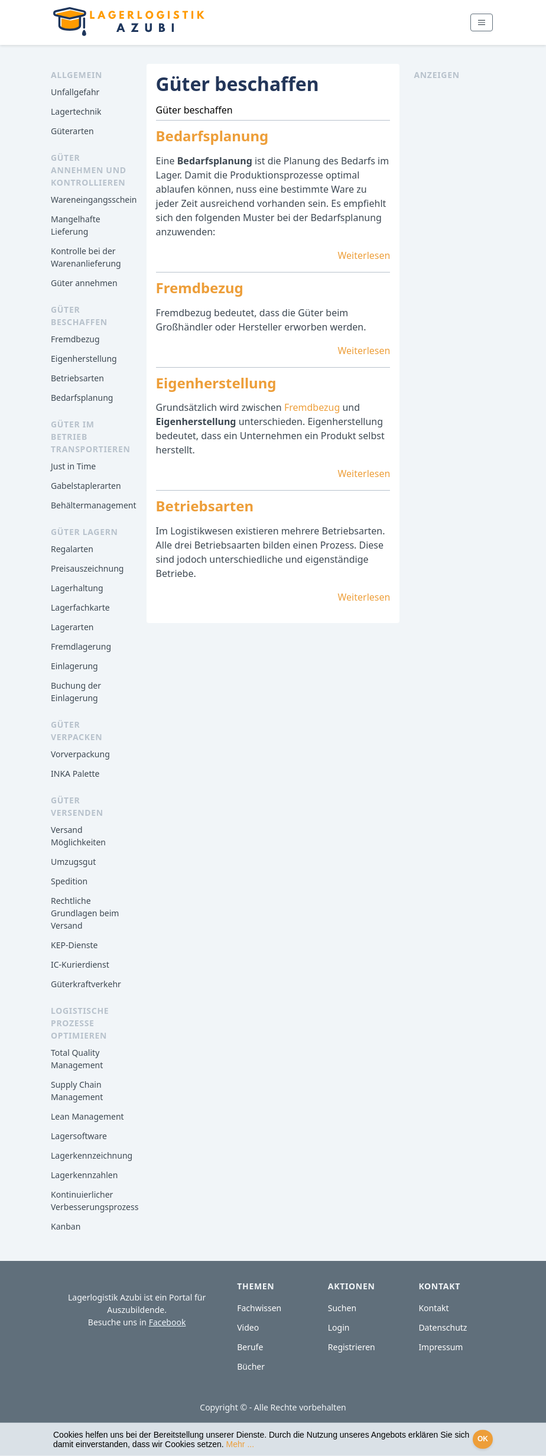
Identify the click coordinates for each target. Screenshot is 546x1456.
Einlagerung (74, 666)
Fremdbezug (75, 339)
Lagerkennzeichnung (91, 1155)
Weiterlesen (364, 255)
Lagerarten (72, 627)
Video (248, 1327)
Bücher (251, 1366)
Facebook (167, 1322)
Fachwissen (259, 1308)
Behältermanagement (93, 505)
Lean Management (87, 1116)
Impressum (440, 1347)
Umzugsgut (73, 861)
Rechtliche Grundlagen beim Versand (85, 913)
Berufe (250, 1347)
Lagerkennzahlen (84, 1175)
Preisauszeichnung (87, 568)
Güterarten (72, 131)
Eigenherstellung (84, 358)
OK (482, 1439)
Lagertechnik (76, 111)
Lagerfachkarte (80, 607)
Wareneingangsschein (93, 199)
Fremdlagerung (81, 646)
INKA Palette (75, 773)
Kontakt (433, 1308)
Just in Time (73, 466)
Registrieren (351, 1347)
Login (339, 1327)
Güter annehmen (84, 282)
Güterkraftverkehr (86, 984)
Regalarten (72, 548)
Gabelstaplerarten (86, 485)
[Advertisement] (454, 258)
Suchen (342, 1308)
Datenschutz (442, 1327)
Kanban (65, 1226)
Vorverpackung (80, 754)
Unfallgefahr (75, 92)
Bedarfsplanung (82, 397)
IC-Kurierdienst (80, 964)
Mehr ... (240, 1444)
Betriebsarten (77, 378)
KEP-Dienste (74, 945)
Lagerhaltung (77, 588)
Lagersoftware (79, 1136)
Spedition (69, 881)
